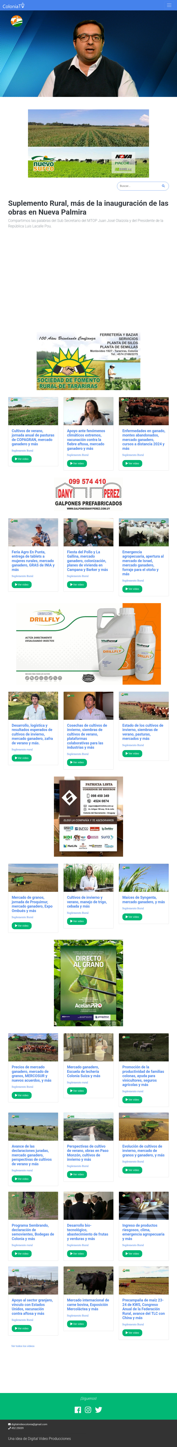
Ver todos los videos (23, 1346)
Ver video (22, 459)
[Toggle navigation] (169, 5)
